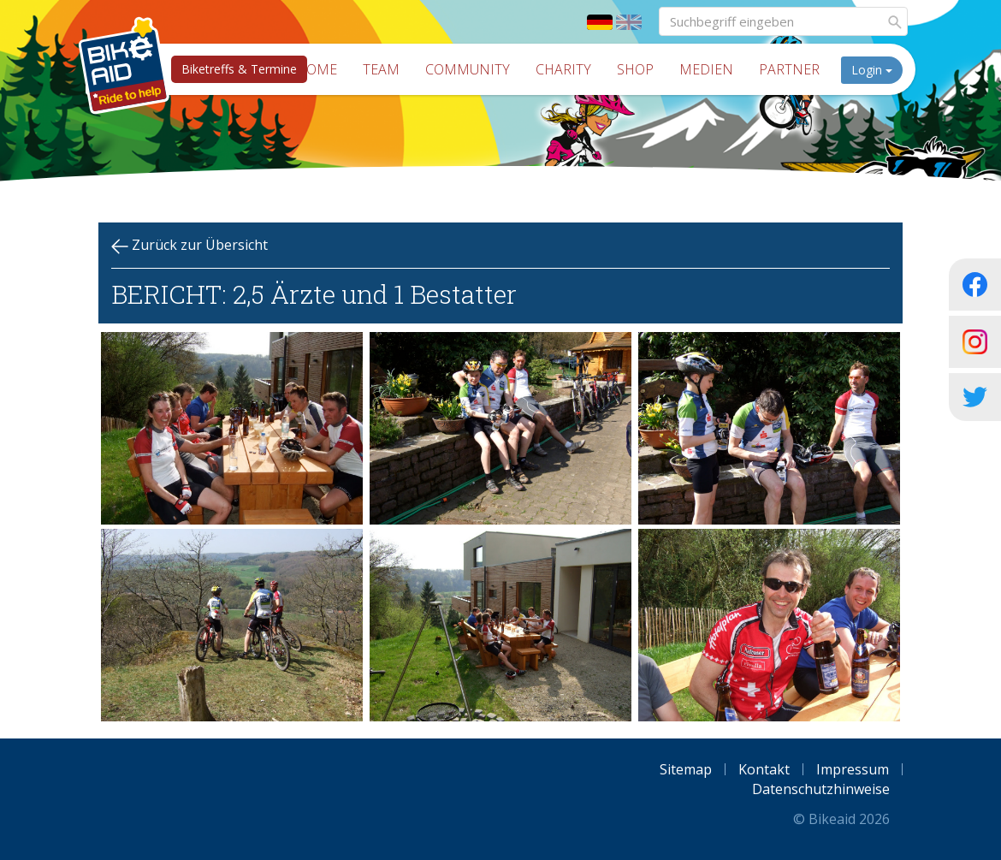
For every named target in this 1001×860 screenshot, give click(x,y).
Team (381, 69)
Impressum (852, 769)
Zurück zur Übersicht (189, 245)
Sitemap (686, 769)
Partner (789, 69)
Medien (706, 69)
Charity (563, 69)
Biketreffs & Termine (239, 69)
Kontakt (764, 769)
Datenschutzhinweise (821, 789)
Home (316, 69)
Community (467, 69)
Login (871, 70)
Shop (635, 69)
